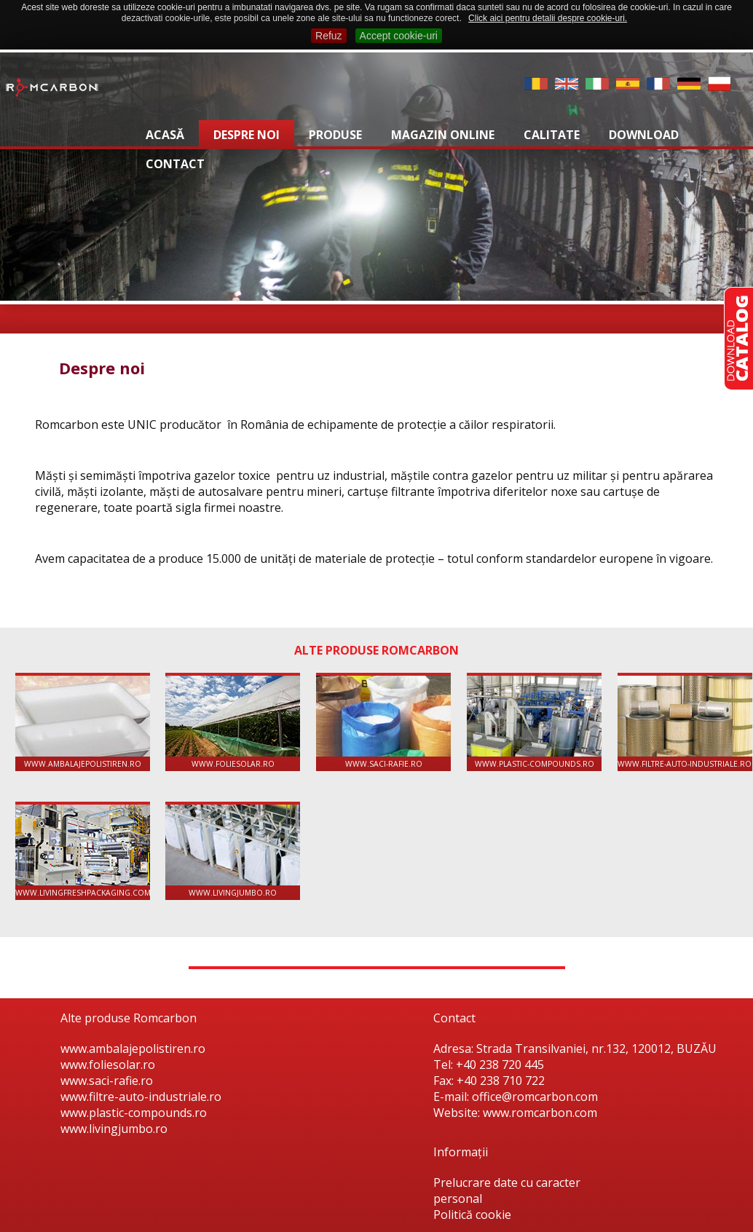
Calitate (552, 135)
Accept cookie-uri (399, 36)
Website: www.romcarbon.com (515, 1113)
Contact (175, 164)
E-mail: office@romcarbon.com (515, 1097)
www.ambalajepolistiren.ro (82, 722)
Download (644, 135)
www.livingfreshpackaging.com (82, 851)
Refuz (328, 36)
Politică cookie (472, 1215)
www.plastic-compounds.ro (534, 722)
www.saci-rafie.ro (383, 722)
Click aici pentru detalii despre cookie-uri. (547, 18)
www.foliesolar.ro (232, 722)
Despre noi (246, 135)
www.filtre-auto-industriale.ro (685, 722)
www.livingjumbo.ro (232, 851)
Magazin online (442, 135)
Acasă (165, 135)
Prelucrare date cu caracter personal (506, 1190)
